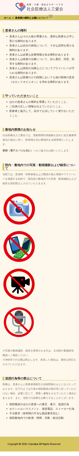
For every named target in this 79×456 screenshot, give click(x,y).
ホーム (7, 17)
